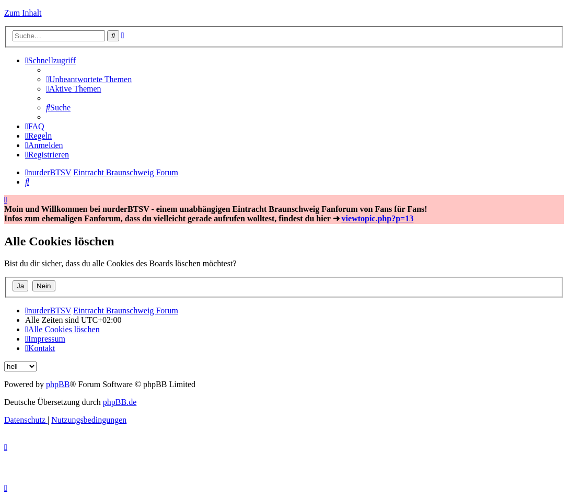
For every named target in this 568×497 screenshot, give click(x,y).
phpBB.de (119, 402)
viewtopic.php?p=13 (378, 218)
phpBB (57, 384)
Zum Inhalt (23, 12)
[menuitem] (89, 79)
